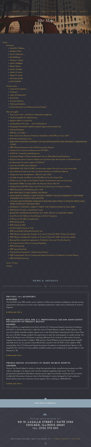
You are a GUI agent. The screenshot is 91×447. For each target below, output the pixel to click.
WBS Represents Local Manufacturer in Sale (26, 190)
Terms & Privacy (62, 439)
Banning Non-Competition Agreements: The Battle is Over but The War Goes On (40, 240)
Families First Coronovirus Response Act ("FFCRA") (29, 150)
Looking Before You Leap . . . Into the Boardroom (28, 124)
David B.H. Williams (17, 48)
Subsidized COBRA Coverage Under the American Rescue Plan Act (34, 184)
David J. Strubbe (16, 69)
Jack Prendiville (15, 81)
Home (5, 42)
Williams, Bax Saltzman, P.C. (8, 3)
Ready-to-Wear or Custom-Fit (21, 121)
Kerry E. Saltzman (16, 54)
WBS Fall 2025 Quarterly (19, 258)
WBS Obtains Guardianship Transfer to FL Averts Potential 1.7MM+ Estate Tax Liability (43, 234)
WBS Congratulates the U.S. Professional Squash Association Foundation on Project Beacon (44, 255)
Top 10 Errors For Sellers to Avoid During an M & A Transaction (33, 216)
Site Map (76, 439)
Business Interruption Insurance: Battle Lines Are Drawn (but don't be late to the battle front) (45, 159)
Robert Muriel (15, 66)
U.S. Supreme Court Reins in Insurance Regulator (28, 243)
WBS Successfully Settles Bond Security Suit (26, 231)
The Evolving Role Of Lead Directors (23, 118)
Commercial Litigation (18, 89)
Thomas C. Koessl (16, 60)
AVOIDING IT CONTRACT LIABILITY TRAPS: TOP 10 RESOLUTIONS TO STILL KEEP (42, 207)
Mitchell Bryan (15, 57)
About (16, 11)
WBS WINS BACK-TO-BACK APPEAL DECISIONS (28, 193)
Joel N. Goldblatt (16, 63)
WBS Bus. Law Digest (18, 133)
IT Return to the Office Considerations (24, 219)
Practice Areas (49, 11)
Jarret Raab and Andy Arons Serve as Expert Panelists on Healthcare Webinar (39, 171)
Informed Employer (17, 130)
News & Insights (68, 11)
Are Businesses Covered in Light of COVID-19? (27, 162)
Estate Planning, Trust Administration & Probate (28, 107)
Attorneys (10, 45)
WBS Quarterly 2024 (17, 225)
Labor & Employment (18, 95)
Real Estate (14, 98)
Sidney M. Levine (16, 75)
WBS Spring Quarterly (18, 249)
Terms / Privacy (12, 263)
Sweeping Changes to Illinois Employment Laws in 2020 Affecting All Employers (40, 156)
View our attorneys (45, 403)
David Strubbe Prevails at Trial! (21, 228)
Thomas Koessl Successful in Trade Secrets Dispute (29, 252)
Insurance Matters (16, 101)
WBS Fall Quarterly (17, 222)
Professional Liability (18, 104)
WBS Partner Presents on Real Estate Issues (26, 210)
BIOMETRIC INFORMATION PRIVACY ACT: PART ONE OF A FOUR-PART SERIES (41, 213)
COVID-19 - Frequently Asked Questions (25, 153)
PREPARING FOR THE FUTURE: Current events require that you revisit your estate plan (43, 168)
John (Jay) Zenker (16, 78)
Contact (84, 11)
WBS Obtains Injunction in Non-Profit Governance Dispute (32, 147)
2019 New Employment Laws (20, 139)
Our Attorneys (30, 11)
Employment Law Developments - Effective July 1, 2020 (30, 174)
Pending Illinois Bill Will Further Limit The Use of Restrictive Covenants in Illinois (40, 187)
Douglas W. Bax (15, 51)
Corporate (14, 92)
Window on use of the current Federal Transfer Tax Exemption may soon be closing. (41, 180)
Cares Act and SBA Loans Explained (23, 165)
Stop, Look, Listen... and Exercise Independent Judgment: (31, 115)
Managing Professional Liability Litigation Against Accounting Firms (35, 127)
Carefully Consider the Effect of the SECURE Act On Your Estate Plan (36, 178)
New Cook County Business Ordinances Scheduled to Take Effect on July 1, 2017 (39, 136)
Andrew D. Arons (16, 72)
